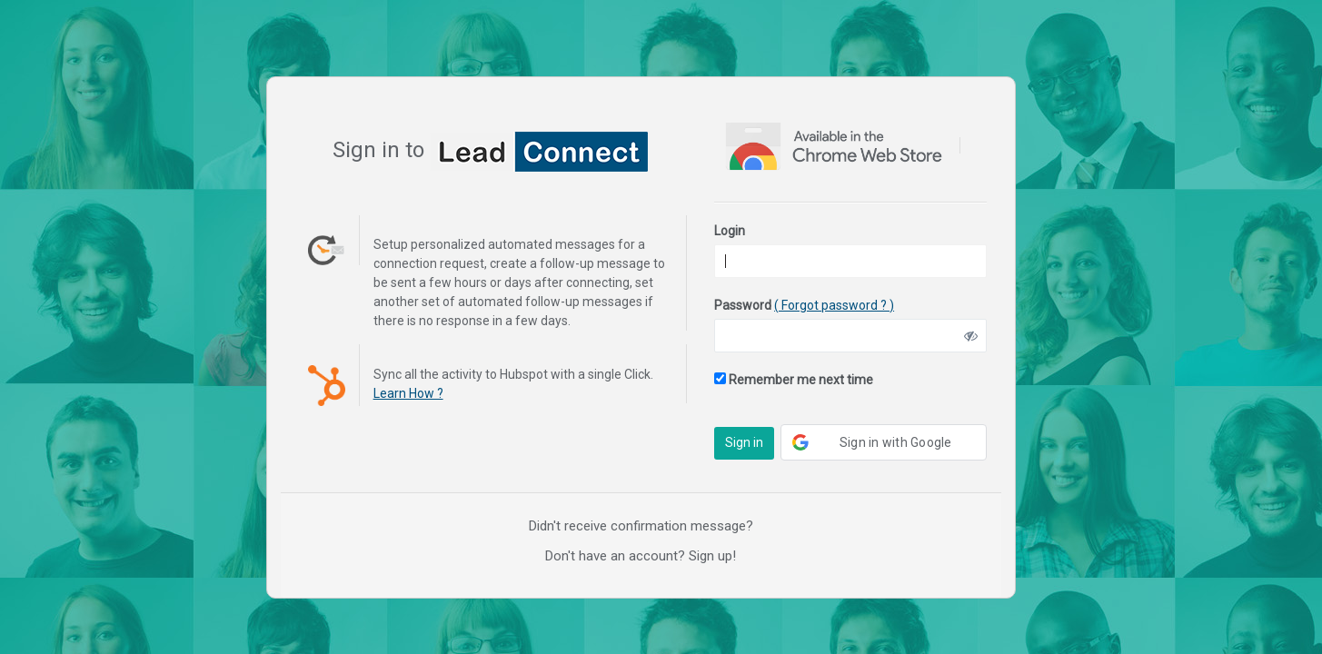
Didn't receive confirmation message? (641, 526)
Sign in (744, 442)
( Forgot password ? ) (834, 305)
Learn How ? (408, 393)
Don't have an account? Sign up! (640, 556)
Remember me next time (793, 379)
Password (804, 305)
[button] (883, 442)
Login (729, 230)
